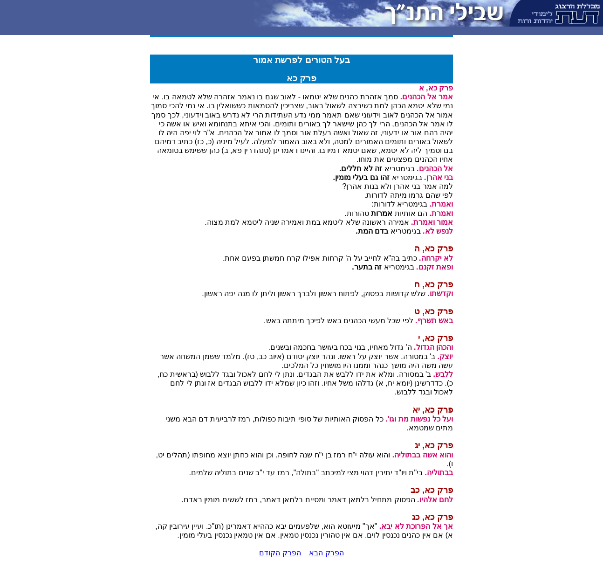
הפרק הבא (326, 553)
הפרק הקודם (280, 553)
